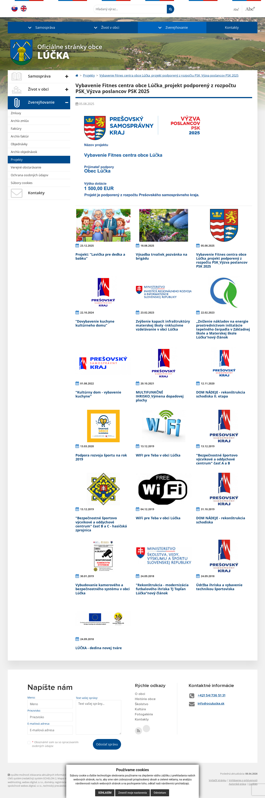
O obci (140, 694)
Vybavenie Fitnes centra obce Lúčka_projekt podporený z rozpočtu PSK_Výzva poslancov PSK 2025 (169, 75)
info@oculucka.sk (211, 703)
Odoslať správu (107, 744)
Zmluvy (16, 113)
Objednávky (19, 144)
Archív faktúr (20, 136)
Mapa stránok (65, 778)
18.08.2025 (147, 245)
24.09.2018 (147, 576)
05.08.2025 (207, 245)
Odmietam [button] (160, 792)
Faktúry (16, 129)
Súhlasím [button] (104, 792)
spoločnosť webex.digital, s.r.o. (25, 785)
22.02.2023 (207, 312)
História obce (145, 699)
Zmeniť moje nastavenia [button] (132, 792)
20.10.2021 (147, 383)
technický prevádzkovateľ (57, 785)
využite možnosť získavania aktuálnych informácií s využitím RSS (45, 774)
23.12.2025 (87, 245)
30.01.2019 (87, 576)
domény (49, 782)
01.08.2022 (87, 383)
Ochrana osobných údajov (29, 175)
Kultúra (140, 709)
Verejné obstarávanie (26, 167)
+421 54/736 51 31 (211, 695)
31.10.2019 (207, 509)
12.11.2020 (207, 383)
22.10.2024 (87, 312)
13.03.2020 (87, 446)
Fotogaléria (144, 714)
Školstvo (141, 704)
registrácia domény (65, 782)
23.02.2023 (147, 312)
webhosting (14, 782)
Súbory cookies (22, 183)
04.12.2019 (147, 509)
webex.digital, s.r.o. (32, 782)
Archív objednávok (24, 152)
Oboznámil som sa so (55, 744)
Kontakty (232, 27)
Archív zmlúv (20, 121)
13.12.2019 (147, 446)
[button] (41, 27)
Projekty (17, 160)
